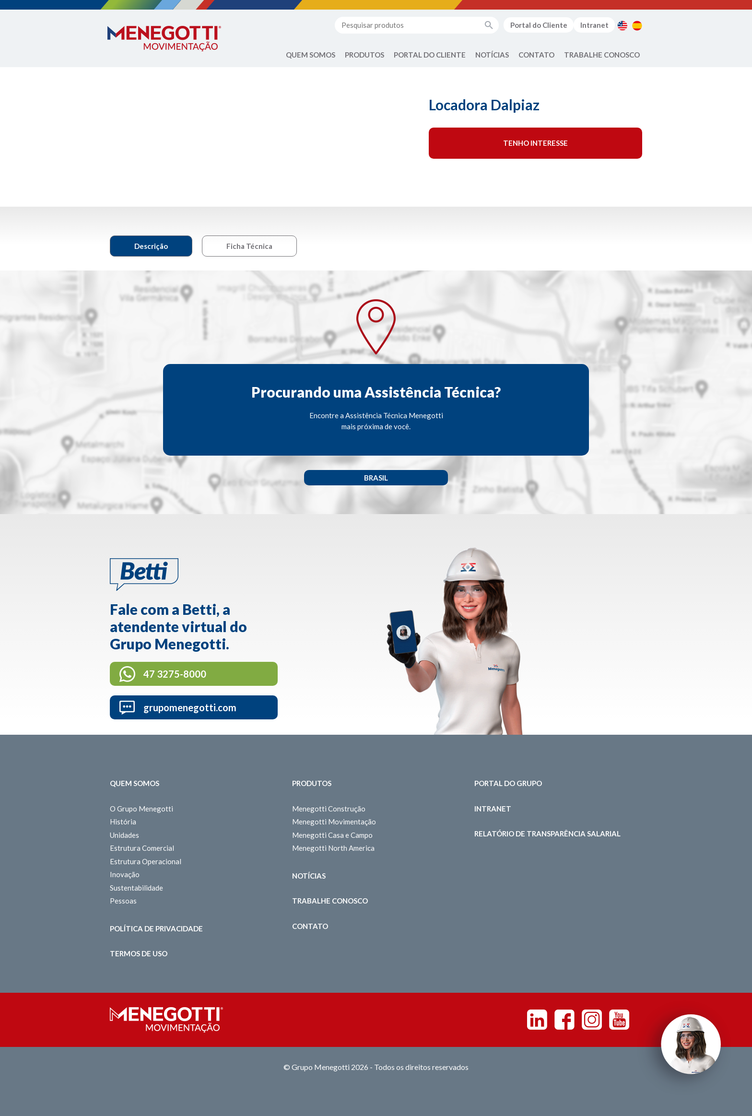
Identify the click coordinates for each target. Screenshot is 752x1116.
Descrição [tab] (151, 246)
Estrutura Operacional (145, 861)
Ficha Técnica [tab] (249, 246)
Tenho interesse (535, 143)
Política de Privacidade (156, 928)
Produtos (364, 54)
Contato (536, 54)
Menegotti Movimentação (334, 821)
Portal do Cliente (538, 25)
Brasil (376, 477)
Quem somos (134, 783)
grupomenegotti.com (189, 707)
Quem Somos (310, 54)
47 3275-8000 (174, 674)
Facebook (564, 1020)
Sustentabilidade (136, 887)
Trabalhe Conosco (602, 54)
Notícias (492, 54)
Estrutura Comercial (142, 848)
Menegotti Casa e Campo (332, 835)
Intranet (594, 25)
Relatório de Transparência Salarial (547, 833)
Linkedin (537, 1020)
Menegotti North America (333, 848)
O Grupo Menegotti (141, 808)
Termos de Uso (138, 953)
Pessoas (123, 900)
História (123, 821)
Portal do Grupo (508, 783)
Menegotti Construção (328, 808)
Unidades (124, 835)
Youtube (619, 1020)
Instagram (592, 1020)
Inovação (125, 874)
